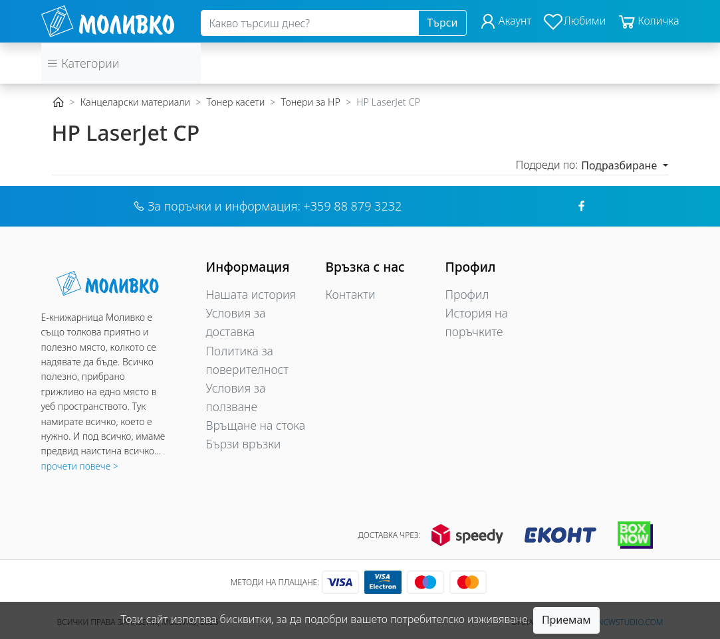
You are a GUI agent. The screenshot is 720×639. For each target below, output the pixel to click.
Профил (467, 294)
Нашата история (251, 294)
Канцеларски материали (135, 102)
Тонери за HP (310, 102)
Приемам (566, 619)
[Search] (310, 23)
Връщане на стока (256, 425)
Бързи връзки (243, 444)
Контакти (351, 294)
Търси (442, 22)
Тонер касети (235, 102)
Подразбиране (620, 165)
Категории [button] (83, 63)
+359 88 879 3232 (353, 206)
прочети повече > (79, 466)
